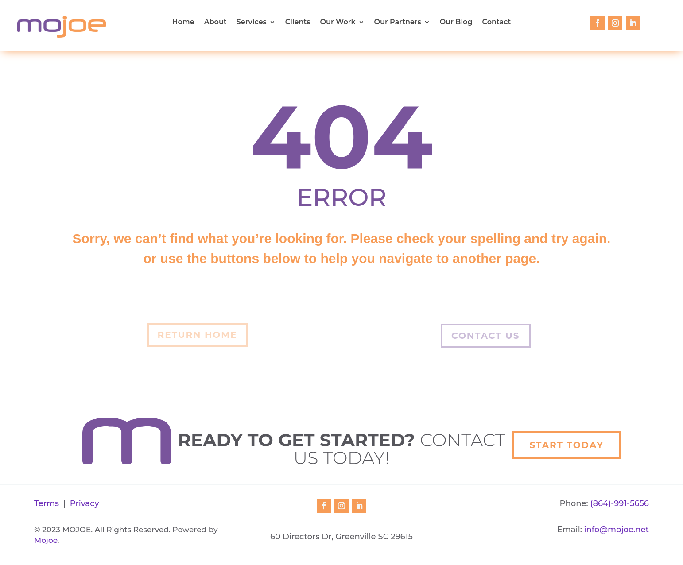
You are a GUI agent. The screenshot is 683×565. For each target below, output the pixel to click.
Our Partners (397, 22)
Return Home (197, 334)
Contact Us (485, 335)
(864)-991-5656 (619, 503)
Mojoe (46, 540)
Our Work (338, 22)
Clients (297, 22)
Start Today (567, 445)
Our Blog (456, 22)
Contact (496, 22)
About (215, 22)
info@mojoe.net (616, 529)
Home (183, 22)
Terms (46, 503)
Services (252, 22)
